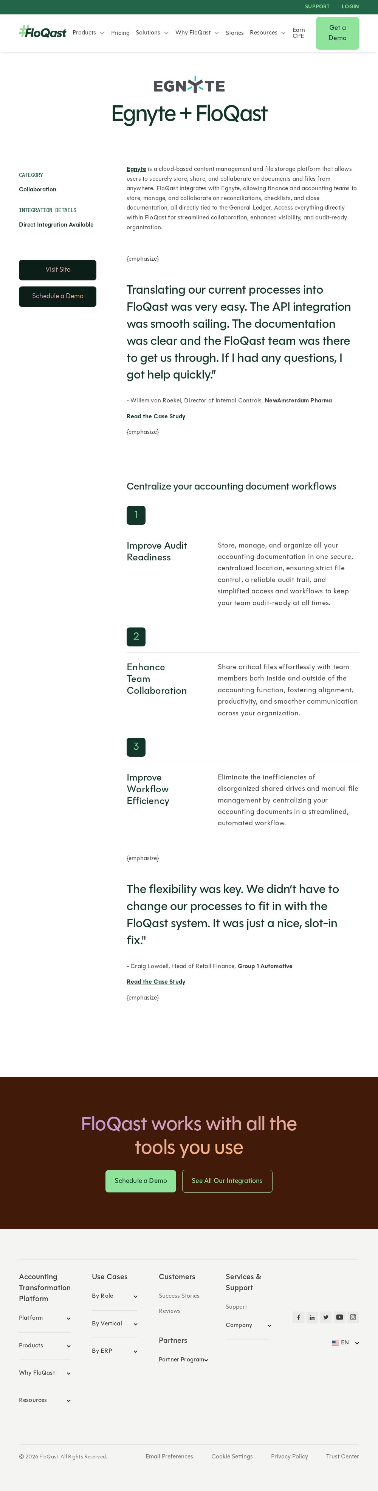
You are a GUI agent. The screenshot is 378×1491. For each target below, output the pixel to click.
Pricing (120, 33)
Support (317, 7)
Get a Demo (337, 33)
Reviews (170, 1311)
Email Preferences (169, 1457)
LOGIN (350, 7)
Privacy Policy (289, 1457)
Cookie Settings (232, 1457)
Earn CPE (299, 33)
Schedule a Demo (141, 1181)
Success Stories (179, 1296)
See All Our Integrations (227, 1181)
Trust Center (342, 1457)
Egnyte (136, 169)
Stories (235, 33)
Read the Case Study (156, 417)
